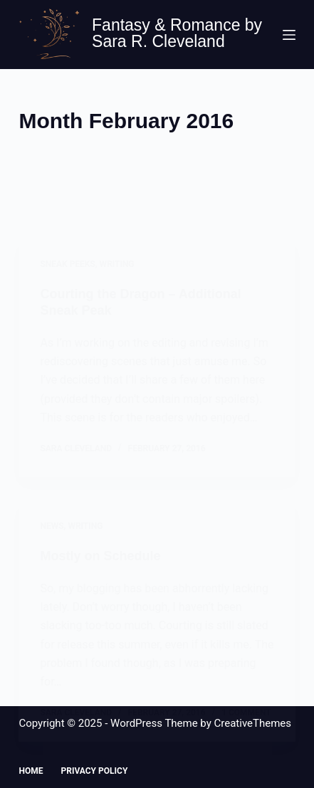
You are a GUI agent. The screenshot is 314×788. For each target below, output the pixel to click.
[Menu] (289, 34)
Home (31, 771)
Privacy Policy (94, 771)
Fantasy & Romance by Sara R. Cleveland (177, 33)
